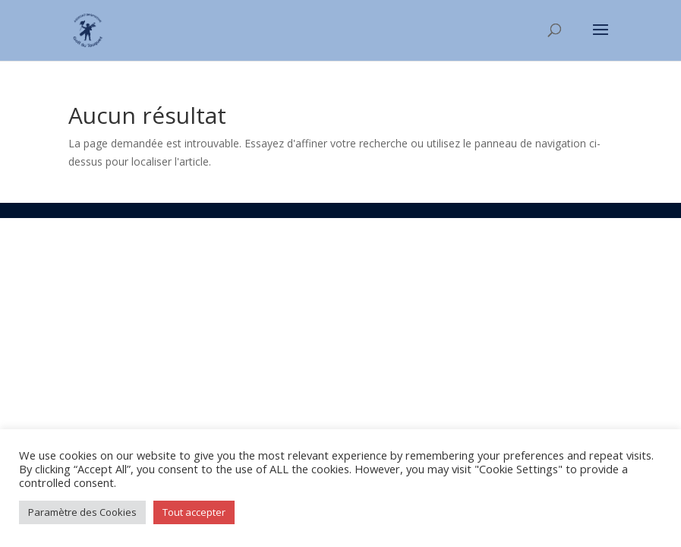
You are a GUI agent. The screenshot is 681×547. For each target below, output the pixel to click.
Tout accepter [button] (193, 512)
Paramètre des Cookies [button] (82, 512)
